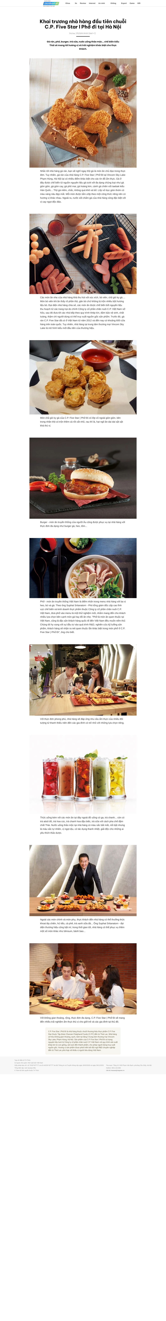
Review (83, 3)
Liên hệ (108, 1070)
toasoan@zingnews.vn (117, 1070)
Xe (76, 3)
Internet (92, 3)
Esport (124, 3)
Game (132, 3)
